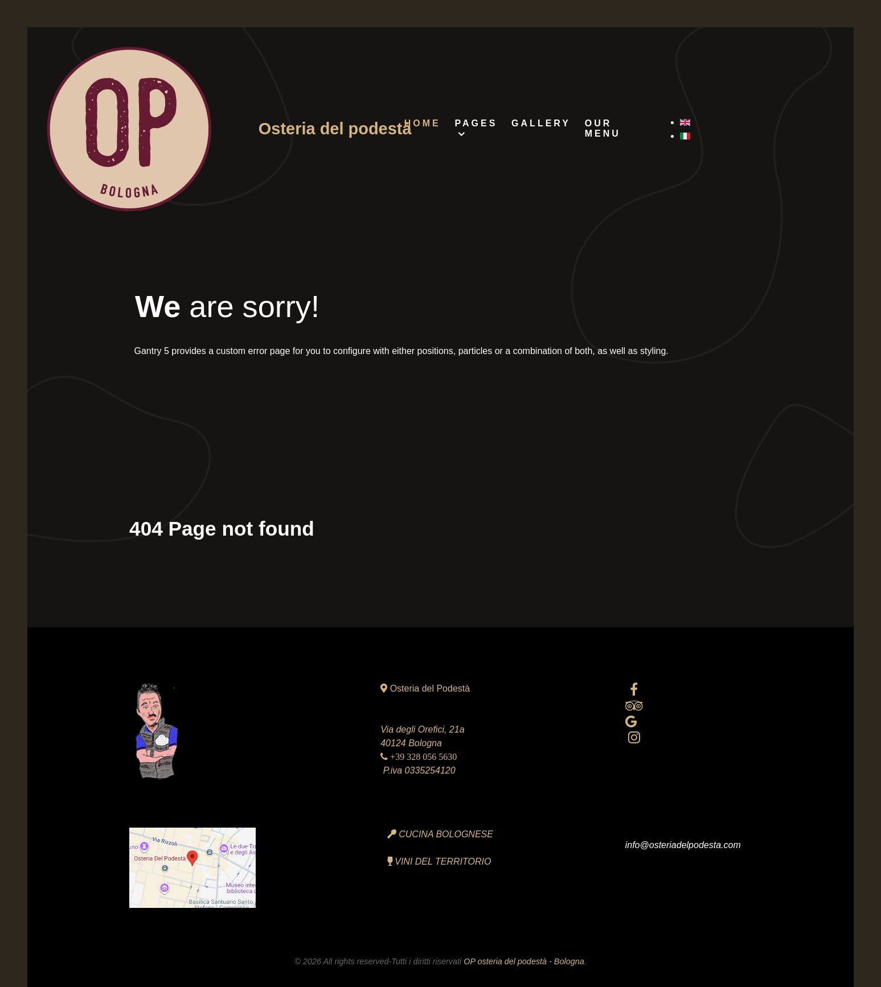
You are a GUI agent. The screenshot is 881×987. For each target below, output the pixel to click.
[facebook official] (634, 689)
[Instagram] (634, 737)
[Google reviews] (631, 721)
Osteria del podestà (335, 129)
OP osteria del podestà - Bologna (524, 961)
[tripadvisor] (634, 705)
